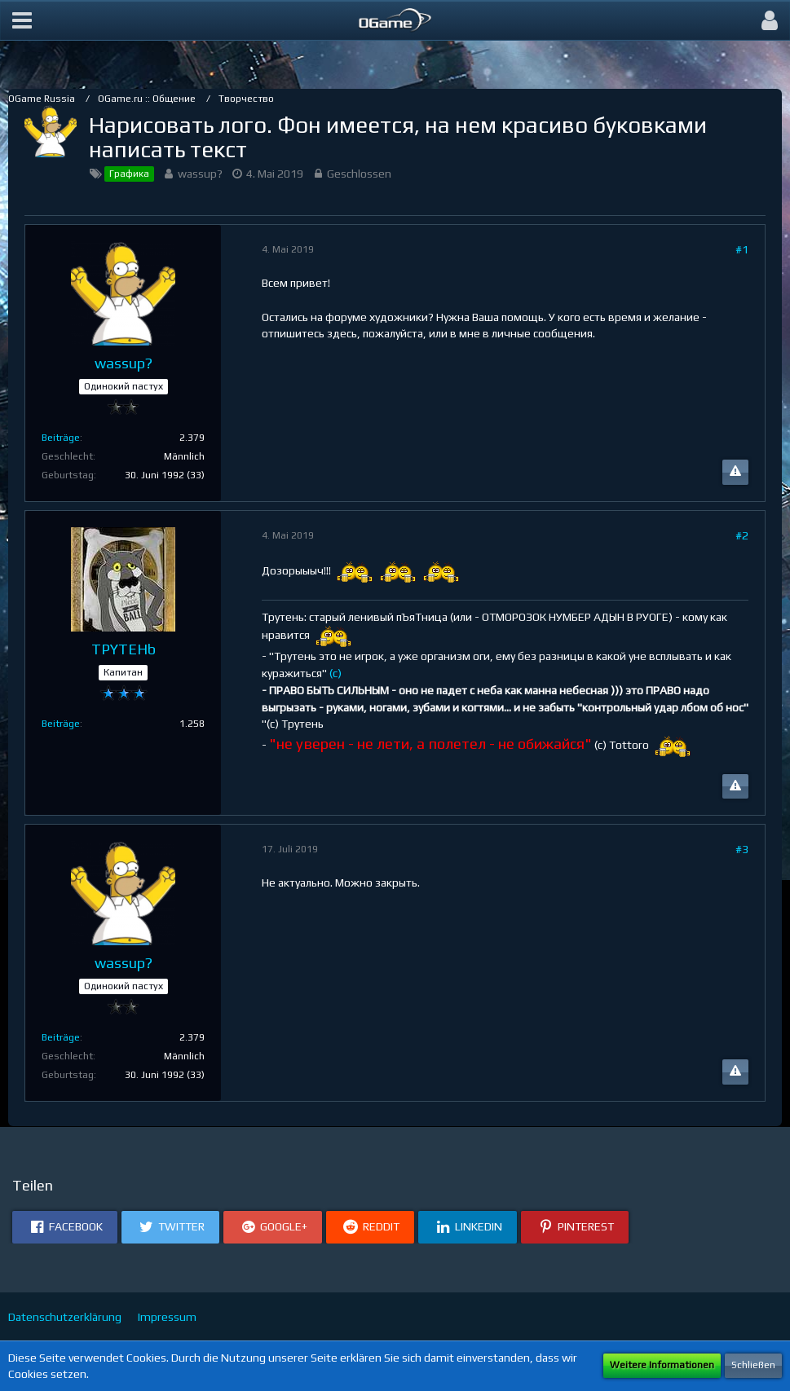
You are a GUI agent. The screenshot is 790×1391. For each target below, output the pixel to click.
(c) (335, 673)
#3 (741, 849)
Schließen (753, 1365)
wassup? (200, 173)
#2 (741, 535)
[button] (22, 20)
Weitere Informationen (662, 1365)
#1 (741, 249)
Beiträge (61, 437)
